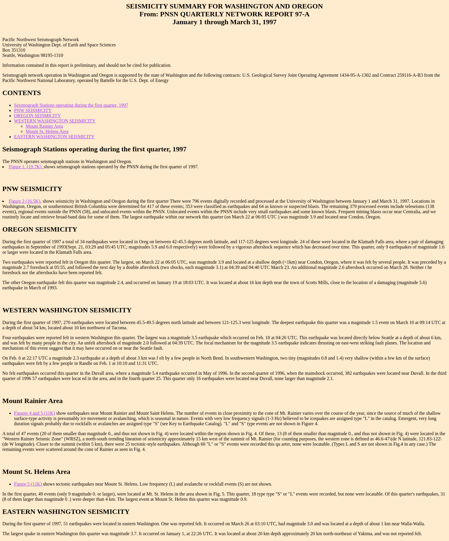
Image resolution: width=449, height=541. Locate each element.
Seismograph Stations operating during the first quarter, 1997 (71, 105)
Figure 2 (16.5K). (25, 201)
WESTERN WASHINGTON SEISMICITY (54, 120)
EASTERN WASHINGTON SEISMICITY (54, 136)
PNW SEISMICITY (33, 110)
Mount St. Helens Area (47, 131)
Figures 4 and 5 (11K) (34, 413)
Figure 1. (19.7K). (26, 166)
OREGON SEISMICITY (37, 115)
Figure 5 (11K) (28, 484)
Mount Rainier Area (44, 126)
